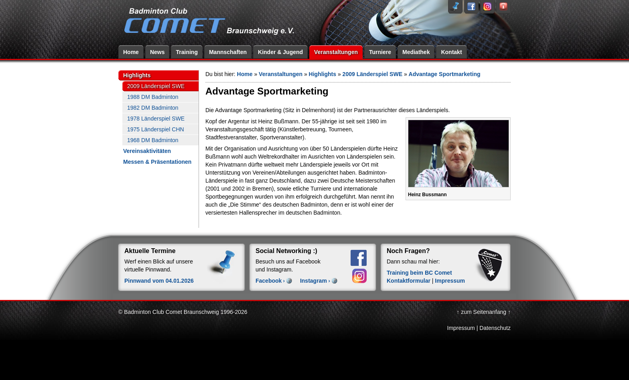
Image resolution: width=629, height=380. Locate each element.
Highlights (136, 75)
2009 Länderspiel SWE (156, 86)
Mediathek (416, 52)
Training (186, 52)
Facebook (269, 280)
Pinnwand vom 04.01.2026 (159, 280)
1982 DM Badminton (153, 108)
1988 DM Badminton (153, 97)
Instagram (313, 280)
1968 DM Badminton (153, 140)
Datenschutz (495, 328)
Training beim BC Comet (419, 272)
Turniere (380, 52)
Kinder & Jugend (280, 52)
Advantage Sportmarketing (445, 74)
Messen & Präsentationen (157, 162)
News (157, 52)
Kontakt (451, 52)
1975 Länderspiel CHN (155, 129)
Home (131, 52)
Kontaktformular (408, 280)
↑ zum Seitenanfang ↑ (484, 312)
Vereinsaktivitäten (147, 151)
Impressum (450, 280)
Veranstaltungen (336, 52)
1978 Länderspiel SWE (156, 118)
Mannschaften (228, 52)
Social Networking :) (286, 250)
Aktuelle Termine (150, 250)
